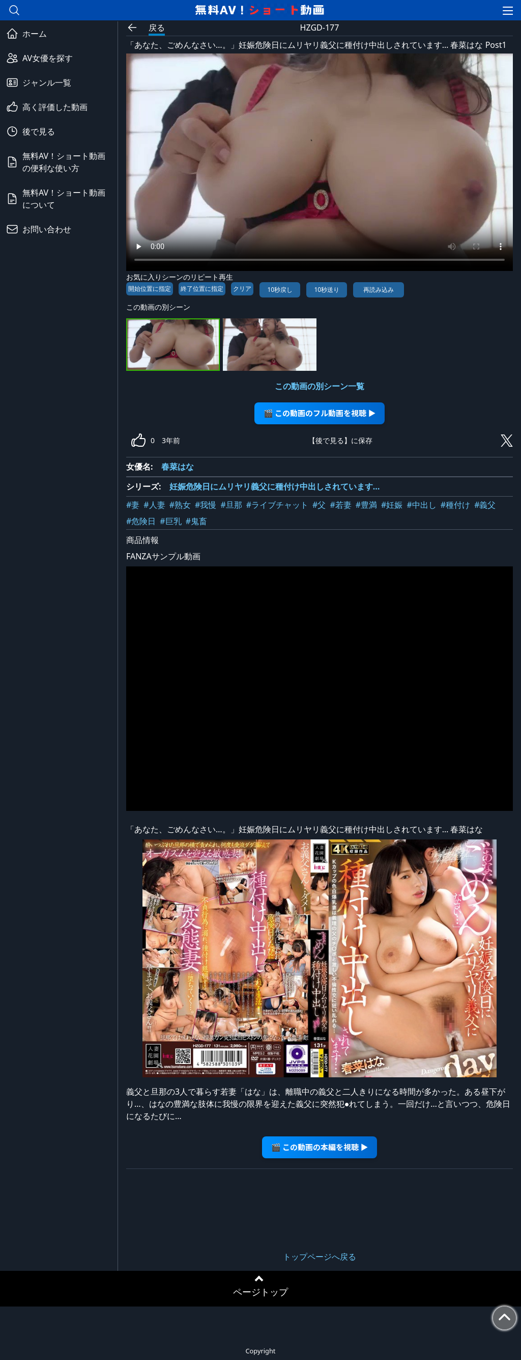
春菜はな (177, 466)
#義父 (485, 505)
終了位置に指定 (202, 288)
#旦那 (231, 505)
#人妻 (154, 505)
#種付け (455, 505)
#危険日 (141, 521)
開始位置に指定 (149, 288)
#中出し (421, 505)
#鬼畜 (196, 521)
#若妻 (340, 505)
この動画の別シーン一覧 (319, 386)
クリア (242, 288)
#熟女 (180, 505)
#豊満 (366, 505)
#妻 (132, 505)
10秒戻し (280, 289)
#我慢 (205, 505)
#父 (319, 505)
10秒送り (326, 289)
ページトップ (260, 1292)
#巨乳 (170, 521)
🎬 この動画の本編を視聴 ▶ (319, 1146)
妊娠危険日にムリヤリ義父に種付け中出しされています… (274, 486)
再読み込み (378, 289)
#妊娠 (391, 505)
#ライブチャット (277, 505)
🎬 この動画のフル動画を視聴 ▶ (320, 412)
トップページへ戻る (319, 1256)
